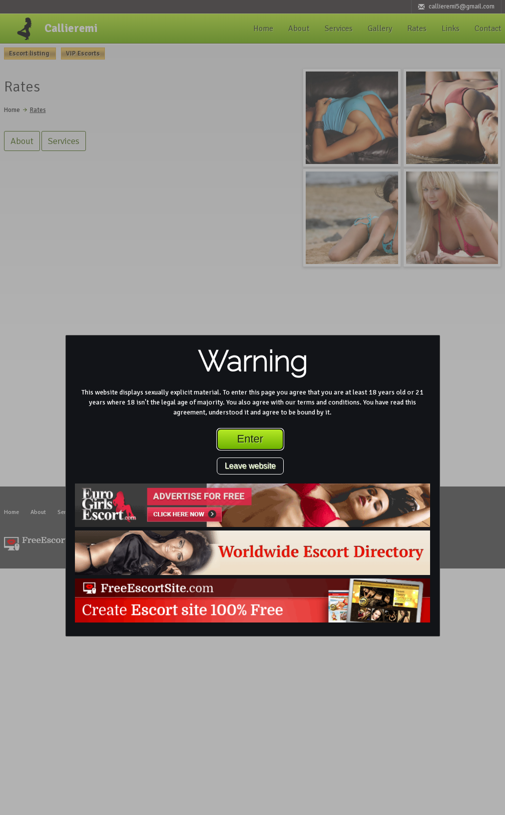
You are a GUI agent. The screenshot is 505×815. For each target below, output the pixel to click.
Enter (250, 438)
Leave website (250, 466)
